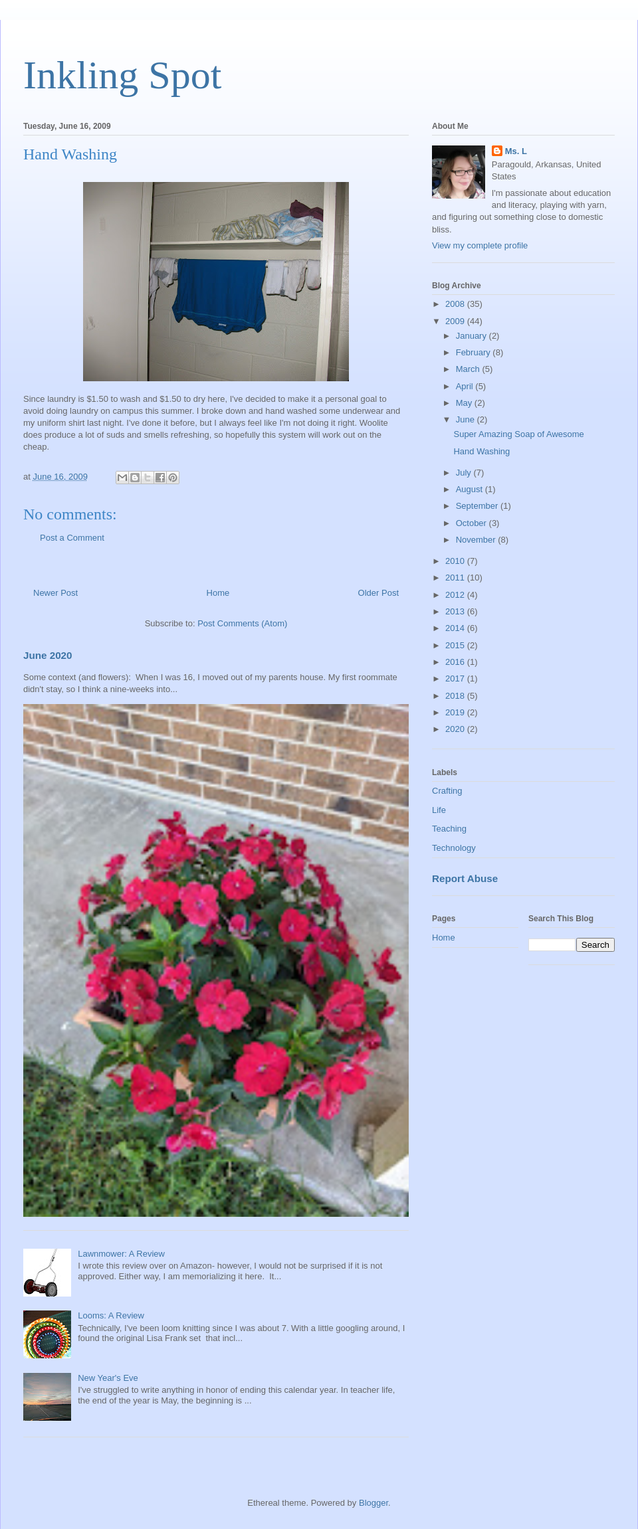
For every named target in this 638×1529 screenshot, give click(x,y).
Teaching (449, 829)
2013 (456, 611)
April (466, 386)
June (466, 419)
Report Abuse (465, 878)
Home (218, 593)
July (465, 473)
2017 (456, 678)
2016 (456, 662)
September (478, 506)
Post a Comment (72, 538)
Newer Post (55, 593)
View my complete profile (480, 245)
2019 (456, 712)
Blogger (373, 1503)
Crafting (447, 791)
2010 (456, 561)
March (469, 369)
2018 (456, 696)
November (477, 540)
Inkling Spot (122, 75)
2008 (456, 304)
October (472, 523)
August (470, 489)
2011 (456, 578)
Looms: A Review (111, 1315)
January (472, 336)
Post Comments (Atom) (242, 623)
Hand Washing (481, 451)
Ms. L (516, 151)
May (465, 403)
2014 (456, 628)
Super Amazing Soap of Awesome (518, 434)
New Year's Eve (108, 1378)
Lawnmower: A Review (121, 1254)
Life (439, 810)
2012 (456, 595)
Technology (454, 848)
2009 (456, 321)
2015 (456, 645)
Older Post (378, 593)
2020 (456, 729)
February (474, 352)
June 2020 (47, 655)
